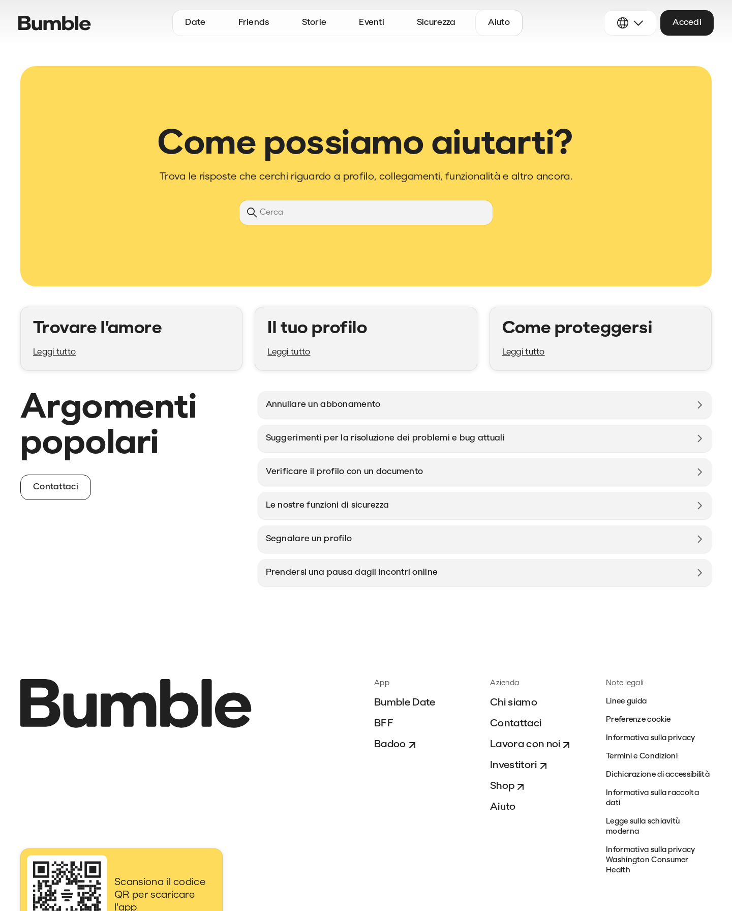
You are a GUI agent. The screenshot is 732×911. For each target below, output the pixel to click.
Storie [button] (314, 22)
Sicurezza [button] (436, 22)
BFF (383, 724)
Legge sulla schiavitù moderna (643, 827)
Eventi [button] (371, 22)
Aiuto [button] (498, 22)
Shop (508, 787)
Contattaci (515, 724)
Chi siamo (513, 703)
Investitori (520, 766)
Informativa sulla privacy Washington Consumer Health (650, 860)
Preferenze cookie (638, 720)
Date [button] (195, 22)
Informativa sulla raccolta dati (652, 798)
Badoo (396, 745)
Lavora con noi (531, 745)
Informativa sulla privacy (650, 738)
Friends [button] (253, 22)
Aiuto (503, 807)
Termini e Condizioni (642, 756)
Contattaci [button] (55, 487)
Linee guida (626, 702)
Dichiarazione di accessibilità (658, 775)
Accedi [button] (687, 22)
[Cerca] (366, 212)
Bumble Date (405, 703)
